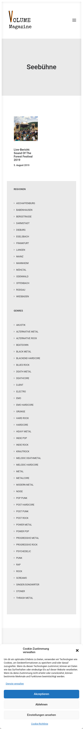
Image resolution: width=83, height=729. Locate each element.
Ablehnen (41, 704)
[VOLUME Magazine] (20, 20)
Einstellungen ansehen (41, 715)
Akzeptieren (41, 694)
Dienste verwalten (15, 683)
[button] (77, 650)
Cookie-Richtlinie (39, 724)
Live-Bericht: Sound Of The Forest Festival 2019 (23, 155)
